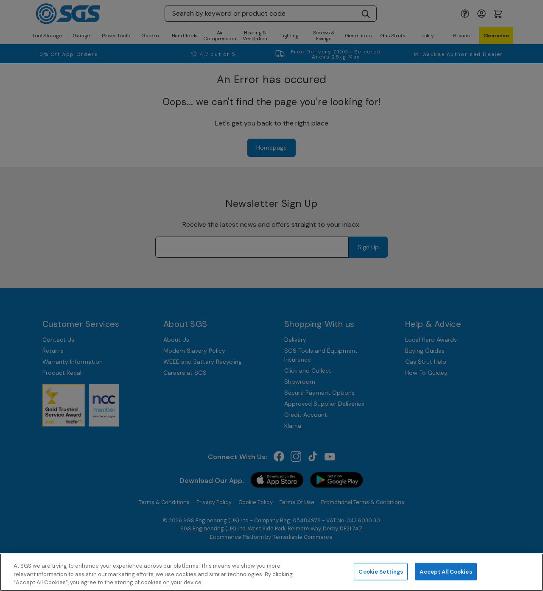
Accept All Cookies (446, 571)
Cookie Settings (380, 571)
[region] (271, 572)
